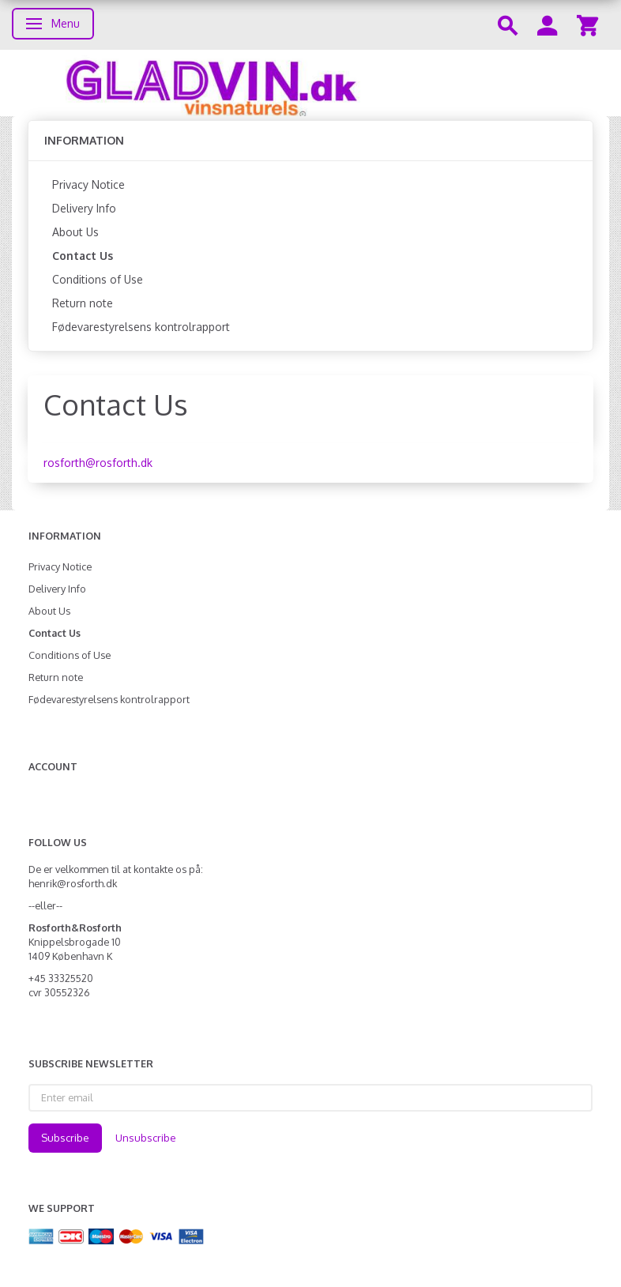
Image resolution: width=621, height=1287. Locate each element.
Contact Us (82, 255)
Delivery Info (84, 208)
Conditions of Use (97, 279)
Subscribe (65, 1137)
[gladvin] (310, 83)
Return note (82, 303)
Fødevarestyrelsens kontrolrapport (141, 326)
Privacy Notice (88, 184)
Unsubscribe (145, 1137)
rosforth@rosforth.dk (97, 462)
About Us (75, 232)
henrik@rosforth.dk (72, 883)
